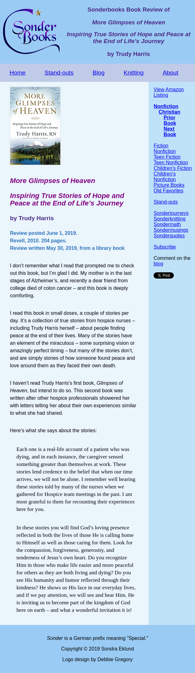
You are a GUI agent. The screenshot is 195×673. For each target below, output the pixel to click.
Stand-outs (59, 72)
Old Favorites (168, 190)
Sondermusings (171, 230)
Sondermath (167, 224)
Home (18, 72)
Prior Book (170, 120)
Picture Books (169, 185)
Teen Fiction (167, 157)
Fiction (161, 145)
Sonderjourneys (171, 213)
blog (158, 263)
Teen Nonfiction (171, 162)
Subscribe (165, 247)
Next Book (170, 131)
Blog (98, 72)
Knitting (134, 72)
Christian (169, 112)
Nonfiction (166, 106)
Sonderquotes (169, 235)
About (170, 72)
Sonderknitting (169, 218)
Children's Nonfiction (165, 176)
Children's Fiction (173, 168)
